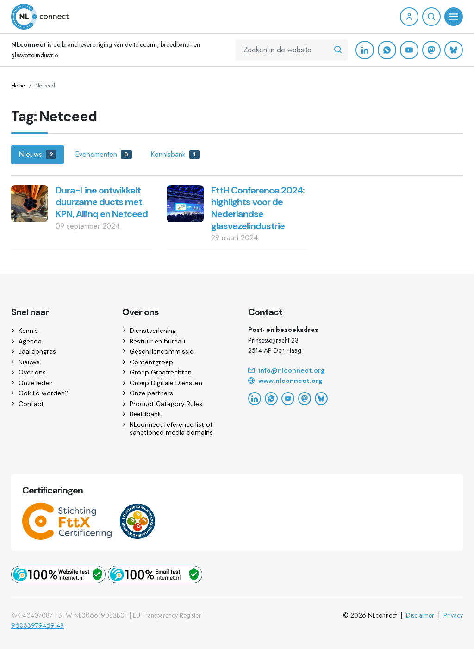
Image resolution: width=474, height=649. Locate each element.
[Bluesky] (453, 50)
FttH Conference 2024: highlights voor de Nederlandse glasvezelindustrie (258, 208)
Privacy (453, 615)
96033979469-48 (37, 625)
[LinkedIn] (365, 50)
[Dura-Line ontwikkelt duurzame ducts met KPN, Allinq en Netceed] (29, 203)
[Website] (355, 381)
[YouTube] (409, 50)
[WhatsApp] (387, 50)
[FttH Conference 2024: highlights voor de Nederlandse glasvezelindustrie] (185, 203)
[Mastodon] (431, 50)
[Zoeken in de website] (338, 50)
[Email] (355, 371)
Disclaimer (420, 615)
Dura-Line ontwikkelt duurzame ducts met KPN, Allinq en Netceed (102, 202)
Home (18, 85)
